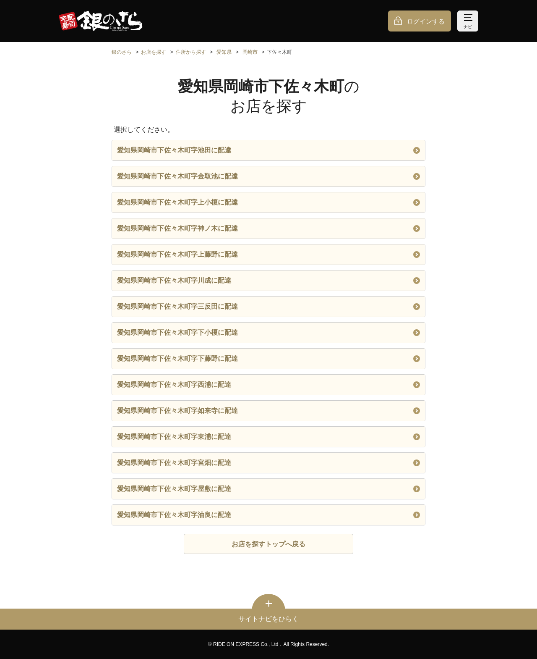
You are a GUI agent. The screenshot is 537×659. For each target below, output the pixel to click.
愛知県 (224, 52)
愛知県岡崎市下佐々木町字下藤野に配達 (268, 358)
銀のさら (122, 52)
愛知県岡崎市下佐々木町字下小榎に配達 (268, 332)
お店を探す (153, 52)
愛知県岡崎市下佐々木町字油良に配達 (268, 514)
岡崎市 (250, 52)
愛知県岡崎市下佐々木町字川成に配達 (268, 280)
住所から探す (191, 52)
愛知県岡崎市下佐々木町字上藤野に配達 (268, 254)
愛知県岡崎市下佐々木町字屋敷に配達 (268, 488)
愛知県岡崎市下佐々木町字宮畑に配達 (268, 462)
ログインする (426, 21)
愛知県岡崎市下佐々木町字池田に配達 (268, 150)
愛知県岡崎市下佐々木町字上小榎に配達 (268, 202)
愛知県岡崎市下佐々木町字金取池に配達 (268, 176)
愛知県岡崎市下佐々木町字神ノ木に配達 (268, 228)
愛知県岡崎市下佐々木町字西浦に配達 (268, 384)
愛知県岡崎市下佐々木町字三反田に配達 (268, 306)
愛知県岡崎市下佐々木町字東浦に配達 (268, 436)
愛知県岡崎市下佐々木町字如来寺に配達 (268, 410)
